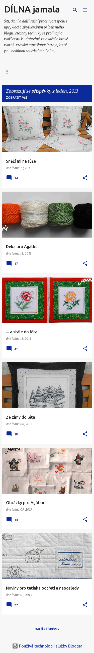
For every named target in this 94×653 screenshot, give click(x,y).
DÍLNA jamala (32, 9)
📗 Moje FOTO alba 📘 (42, 71)
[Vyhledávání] (75, 10)
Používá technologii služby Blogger (47, 646)
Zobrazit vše (16, 97)
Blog (8, 71)
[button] (85, 178)
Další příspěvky (47, 629)
